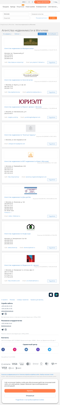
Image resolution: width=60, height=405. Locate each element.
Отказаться (30, 396)
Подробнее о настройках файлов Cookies (30, 400)
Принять (30, 391)
